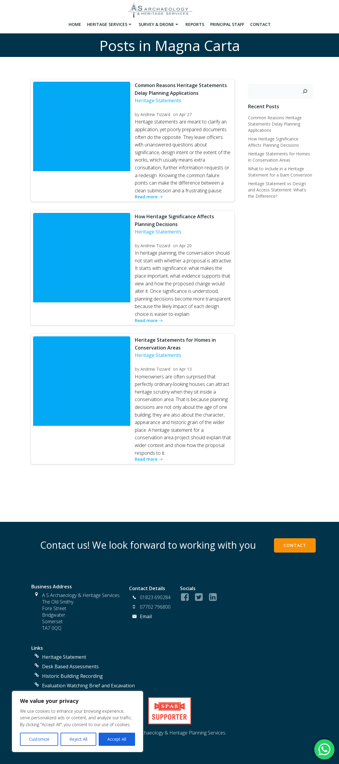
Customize (39, 739)
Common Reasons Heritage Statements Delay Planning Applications (274, 123)
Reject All (78, 739)
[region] (77, 721)
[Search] (305, 90)
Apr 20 (185, 245)
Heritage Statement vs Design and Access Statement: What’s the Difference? (277, 189)
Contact (260, 24)
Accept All (116, 739)
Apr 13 (185, 368)
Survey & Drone (158, 24)
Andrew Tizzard (156, 113)
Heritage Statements (158, 99)
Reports (194, 24)
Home (74, 24)
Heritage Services (109, 24)
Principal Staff (227, 24)
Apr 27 (185, 113)
